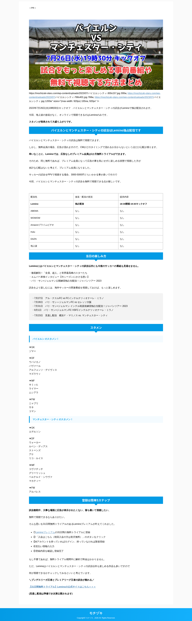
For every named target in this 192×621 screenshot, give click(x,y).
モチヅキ (96, 612)
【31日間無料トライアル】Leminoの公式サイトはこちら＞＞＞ (62, 587)
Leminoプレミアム (45, 532)
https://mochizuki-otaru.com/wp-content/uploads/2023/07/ (124, 97)
